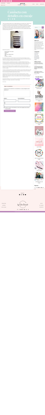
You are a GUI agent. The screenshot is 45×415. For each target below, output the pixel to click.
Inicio (41, 203)
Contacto (41, 207)
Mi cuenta (41, 205)
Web (4, 102)
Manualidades (36, 57)
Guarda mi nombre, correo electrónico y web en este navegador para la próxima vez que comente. (17, 108)
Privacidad (4, 203)
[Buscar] (43, 27)
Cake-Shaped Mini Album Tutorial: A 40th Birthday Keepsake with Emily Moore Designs (38, 67)
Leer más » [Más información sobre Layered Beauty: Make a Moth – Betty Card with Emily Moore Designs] (35, 74)
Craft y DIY (36, 54)
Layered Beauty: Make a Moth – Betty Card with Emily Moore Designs (39, 72)
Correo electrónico (21, 98)
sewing (5, 81)
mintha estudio (28, 211)
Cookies (4, 205)
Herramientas (36, 56)
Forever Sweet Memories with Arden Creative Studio (38, 63)
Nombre (5, 98)
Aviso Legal (4, 207)
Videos (35, 59)
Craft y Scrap (36, 55)
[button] (9, 19)
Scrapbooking (36, 58)
